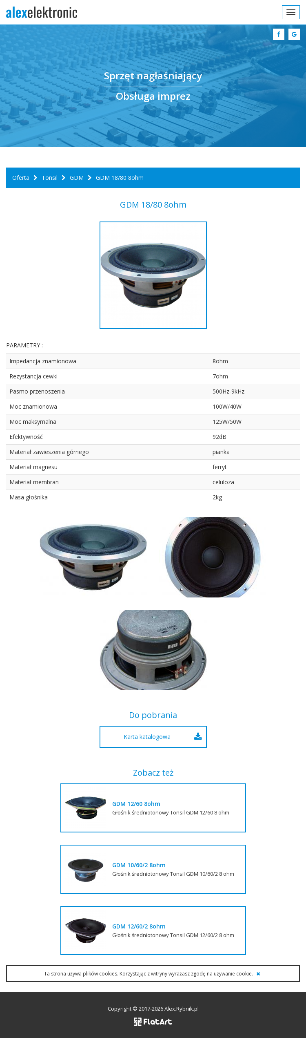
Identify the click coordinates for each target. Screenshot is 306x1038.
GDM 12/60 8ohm (136, 804)
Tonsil (50, 177)
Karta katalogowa (147, 736)
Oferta (20, 177)
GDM (77, 177)
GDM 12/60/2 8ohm (139, 926)
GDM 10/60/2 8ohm (139, 865)
